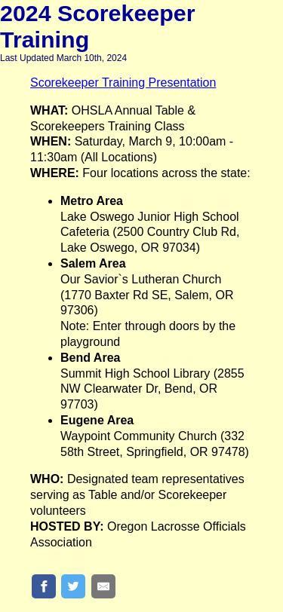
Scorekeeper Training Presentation (123, 82)
